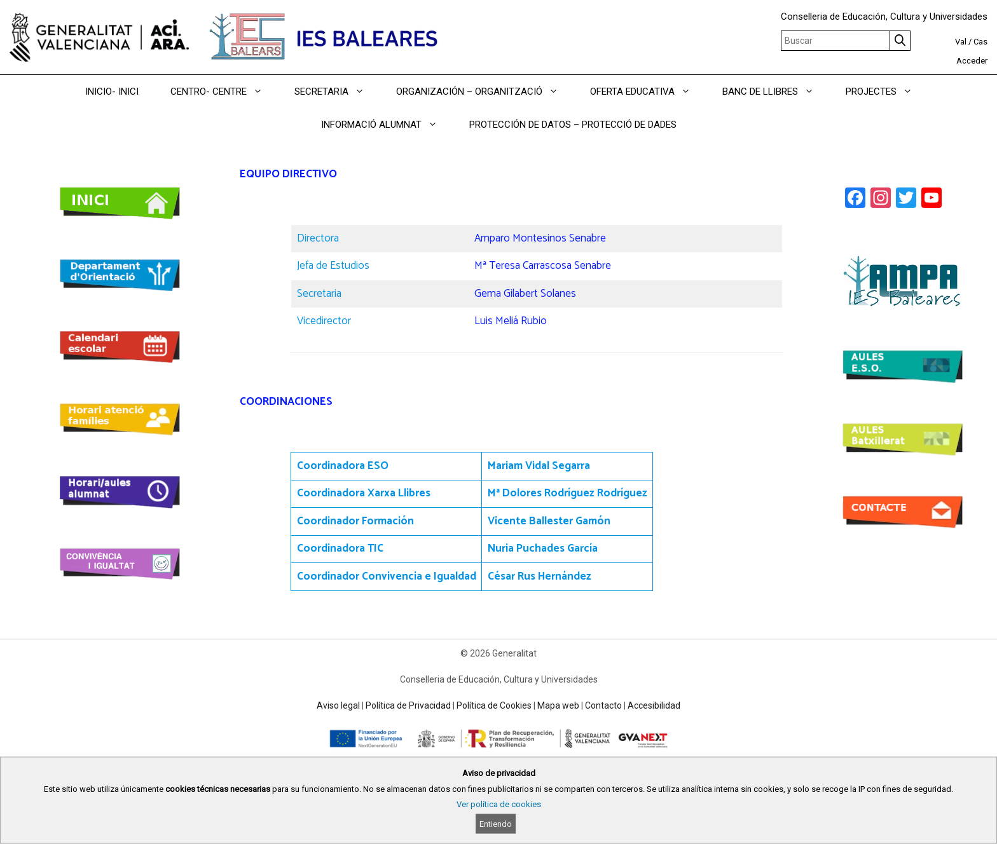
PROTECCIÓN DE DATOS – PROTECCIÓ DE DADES (573, 124)
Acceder (971, 60)
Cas (980, 41)
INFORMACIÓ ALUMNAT (387, 124)
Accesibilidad (654, 705)
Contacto (603, 705)
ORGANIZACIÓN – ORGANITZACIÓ (485, 91)
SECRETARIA (337, 91)
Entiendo (495, 824)
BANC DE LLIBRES (776, 91)
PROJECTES (887, 91)
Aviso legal (338, 705)
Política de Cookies (494, 705)
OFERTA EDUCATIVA (648, 91)
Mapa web (558, 705)
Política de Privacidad (408, 705)
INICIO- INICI (112, 91)
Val (960, 41)
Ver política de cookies (499, 804)
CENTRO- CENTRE (224, 91)
